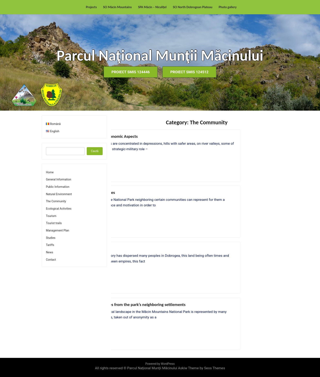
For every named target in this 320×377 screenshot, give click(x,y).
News (49, 252)
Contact (51, 259)
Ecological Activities (58, 208)
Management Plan (57, 230)
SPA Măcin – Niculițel (152, 7)
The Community (56, 201)
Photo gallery (228, 7)
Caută (95, 151)
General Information (58, 179)
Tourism (51, 216)
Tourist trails (54, 223)
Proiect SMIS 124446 (130, 72)
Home (50, 172)
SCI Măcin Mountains (117, 7)
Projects (91, 7)
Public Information (57, 186)
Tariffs (50, 245)
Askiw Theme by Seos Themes (201, 368)
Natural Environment (59, 194)
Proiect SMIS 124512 (190, 72)
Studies (51, 237)
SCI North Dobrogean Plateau (192, 7)
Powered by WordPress (160, 363)
